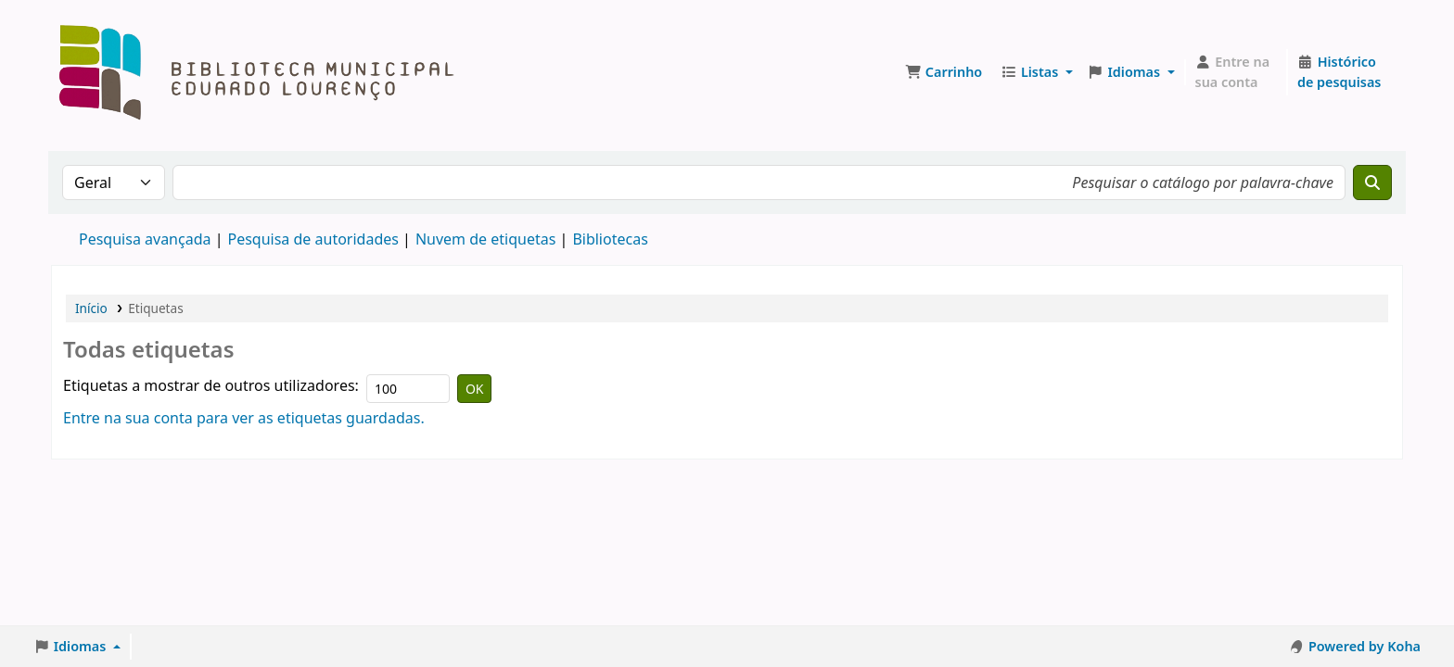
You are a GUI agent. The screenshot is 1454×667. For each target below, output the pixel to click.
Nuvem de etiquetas (485, 239)
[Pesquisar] (1372, 182)
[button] (943, 72)
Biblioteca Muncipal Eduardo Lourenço (98, 25)
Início (91, 308)
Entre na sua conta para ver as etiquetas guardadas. (244, 418)
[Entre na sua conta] (1236, 71)
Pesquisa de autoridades (312, 239)
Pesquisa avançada (144, 239)
